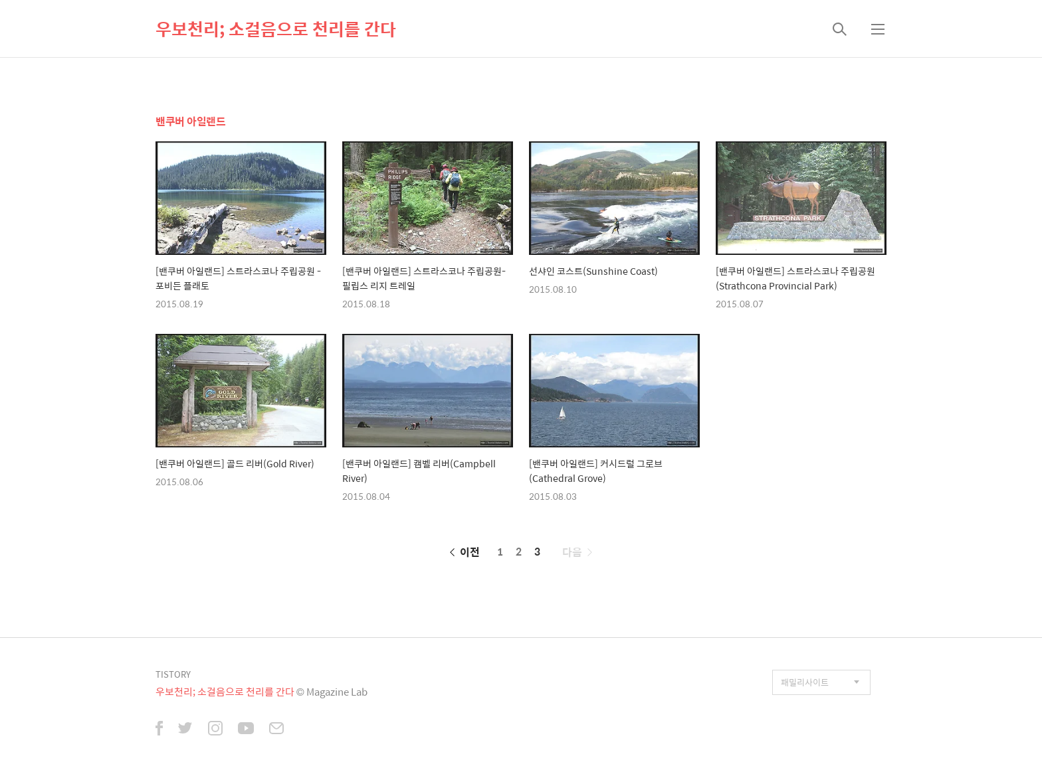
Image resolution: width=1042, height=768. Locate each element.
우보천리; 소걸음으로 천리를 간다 (276, 28)
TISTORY (173, 674)
